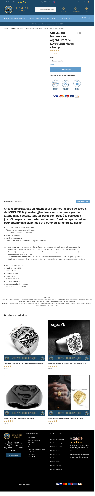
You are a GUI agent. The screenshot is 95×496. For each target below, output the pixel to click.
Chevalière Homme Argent (57, 447)
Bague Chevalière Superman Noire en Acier (19, 423)
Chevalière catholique (40, 304)
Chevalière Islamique (55, 470)
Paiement (86, 9)
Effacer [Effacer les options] (52, 69)
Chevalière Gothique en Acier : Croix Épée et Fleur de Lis (23, 368)
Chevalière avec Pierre (56, 451)
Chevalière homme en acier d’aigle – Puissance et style (67, 368)
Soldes (56, 310)
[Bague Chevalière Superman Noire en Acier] (24, 399)
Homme (83, 308)
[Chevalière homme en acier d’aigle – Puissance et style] (69, 345)
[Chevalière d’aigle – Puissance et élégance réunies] (69, 399)
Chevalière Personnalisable (57, 444)
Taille (51, 62)
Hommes (88, 308)
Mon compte (63, 9)
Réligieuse (43, 310)
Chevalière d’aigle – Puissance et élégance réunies (65, 423)
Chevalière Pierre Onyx (56, 474)
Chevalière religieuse (29, 306)
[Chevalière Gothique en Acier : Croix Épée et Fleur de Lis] (24, 345)
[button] (55, 55)
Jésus (37, 310)
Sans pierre (50, 310)
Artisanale (29, 308)
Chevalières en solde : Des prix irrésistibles (62, 306)
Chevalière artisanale (27, 304)
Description (18, 206)
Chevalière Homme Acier (56, 462)
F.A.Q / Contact (75, 9)
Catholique (35, 308)
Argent (23, 308)
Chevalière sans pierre (16, 33)
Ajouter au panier (66, 74)
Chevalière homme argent (77, 304)
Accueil (6, 33)
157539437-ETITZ (15, 308)
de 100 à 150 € (75, 308)
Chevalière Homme (55, 459)
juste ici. (72, 80)
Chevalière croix (52, 304)
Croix (69, 308)
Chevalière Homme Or (55, 455)
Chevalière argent (15, 304)
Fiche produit (8, 206)
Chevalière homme (63, 304)
